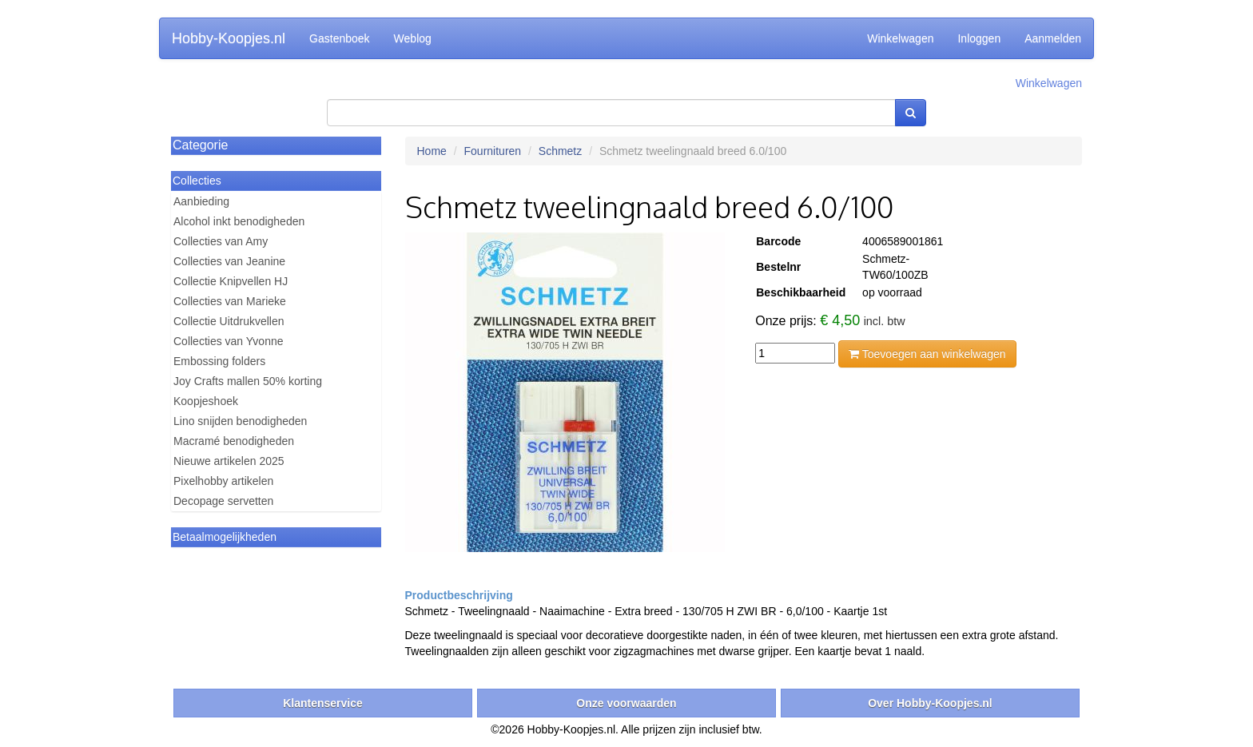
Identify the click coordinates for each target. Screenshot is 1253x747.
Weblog (413, 38)
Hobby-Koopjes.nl (228, 38)
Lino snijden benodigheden (240, 421)
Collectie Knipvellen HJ (230, 281)
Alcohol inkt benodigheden (238, 221)
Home (432, 151)
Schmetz (560, 151)
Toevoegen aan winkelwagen (927, 354)
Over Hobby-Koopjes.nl (930, 703)
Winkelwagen (900, 38)
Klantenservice (323, 703)
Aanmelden (1052, 38)
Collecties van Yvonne (228, 341)
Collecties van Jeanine (229, 261)
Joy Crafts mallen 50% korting (247, 381)
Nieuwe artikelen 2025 (228, 461)
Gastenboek (339, 38)
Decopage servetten (223, 501)
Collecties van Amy (220, 241)
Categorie (200, 145)
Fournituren (493, 151)
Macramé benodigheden (233, 441)
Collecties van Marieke (229, 301)
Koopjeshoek (205, 401)
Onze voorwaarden (626, 703)
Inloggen (978, 38)
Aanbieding (201, 201)
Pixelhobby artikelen (223, 481)
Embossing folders (219, 361)
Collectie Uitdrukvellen (228, 321)
